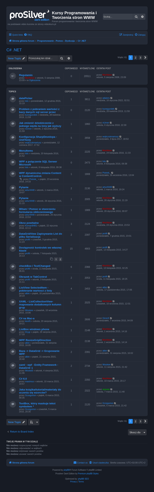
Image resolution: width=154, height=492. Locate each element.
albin (27, 293)
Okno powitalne (29, 222)
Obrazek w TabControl (33, 276)
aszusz (106, 389)
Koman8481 (31, 225)
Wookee (29, 310)
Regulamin (25, 75)
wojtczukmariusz (33, 142)
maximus (29, 381)
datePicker (25, 98)
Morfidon (29, 78)
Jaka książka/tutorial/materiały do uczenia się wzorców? (40, 391)
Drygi (27, 332)
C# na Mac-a (26, 318)
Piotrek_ (33, 179)
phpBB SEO (83, 479)
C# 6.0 (23, 378)
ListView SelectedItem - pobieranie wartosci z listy (35, 289)
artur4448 (29, 190)
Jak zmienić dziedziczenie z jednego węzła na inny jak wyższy (40, 124)
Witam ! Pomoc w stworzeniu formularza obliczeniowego (37, 210)
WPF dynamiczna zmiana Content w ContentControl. (40, 175)
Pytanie (23, 187)
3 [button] (140, 57)
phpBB (67, 470)
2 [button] (135, 57)
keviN (28, 321)
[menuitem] (28, 34)
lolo (26, 101)
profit (27, 239)
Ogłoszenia (34, 80)
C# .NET (14, 50)
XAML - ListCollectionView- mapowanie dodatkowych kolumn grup (40, 304)
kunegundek (31, 115)
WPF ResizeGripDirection (35, 340)
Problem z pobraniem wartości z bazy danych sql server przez (39, 111)
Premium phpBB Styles (88, 473)
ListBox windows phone (34, 329)
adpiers (106, 98)
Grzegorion (30, 395)
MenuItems (26, 150)
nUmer (28, 128)
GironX (105, 318)
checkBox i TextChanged (34, 265)
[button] (145, 57)
